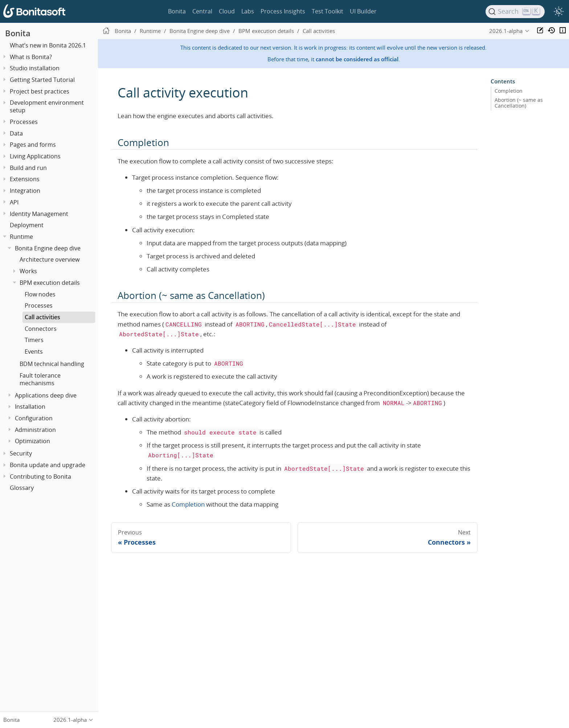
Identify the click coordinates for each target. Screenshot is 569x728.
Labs (247, 11)
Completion (188, 504)
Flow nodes (40, 294)
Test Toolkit (327, 11)
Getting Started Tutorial (42, 80)
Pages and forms (33, 145)
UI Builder (363, 11)
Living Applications (35, 156)
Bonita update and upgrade (47, 465)
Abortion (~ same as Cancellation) (519, 103)
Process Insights (283, 11)
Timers (34, 340)
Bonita (177, 11)
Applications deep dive (46, 395)
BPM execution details (50, 283)
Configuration (34, 418)
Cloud (227, 11)
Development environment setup (47, 106)
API (14, 202)
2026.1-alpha (506, 30)
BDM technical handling (52, 364)
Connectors (41, 329)
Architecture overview (49, 259)
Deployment (27, 225)
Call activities (42, 317)
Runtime (21, 237)
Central (202, 11)
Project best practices (39, 91)
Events (34, 351)
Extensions (25, 179)
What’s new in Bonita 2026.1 (48, 45)
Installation (30, 407)
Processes (39, 305)
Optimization (32, 441)
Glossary (22, 488)
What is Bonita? (31, 57)
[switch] (558, 11)
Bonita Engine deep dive (48, 248)
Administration (35, 430)
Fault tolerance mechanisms (40, 379)
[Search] (515, 11)
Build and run (28, 168)
